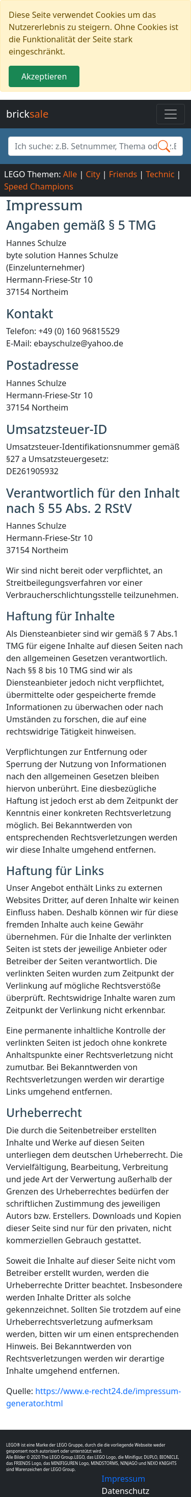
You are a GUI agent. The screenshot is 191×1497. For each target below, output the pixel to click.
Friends (123, 174)
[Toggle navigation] (170, 114)
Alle (70, 174)
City (93, 174)
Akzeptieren (44, 76)
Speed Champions (38, 186)
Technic (160, 174)
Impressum (124, 1478)
